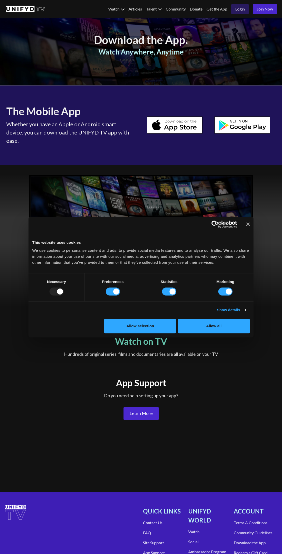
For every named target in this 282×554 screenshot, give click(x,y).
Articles (135, 8)
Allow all (214, 326)
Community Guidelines (253, 532)
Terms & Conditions (251, 522)
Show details (228, 310)
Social (193, 541)
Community (176, 8)
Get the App (216, 8)
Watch (116, 8)
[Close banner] (248, 224)
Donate (196, 8)
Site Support (153, 542)
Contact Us (152, 522)
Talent (154, 8)
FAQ (147, 532)
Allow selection (140, 326)
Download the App (250, 542)
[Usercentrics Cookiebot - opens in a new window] (215, 224)
